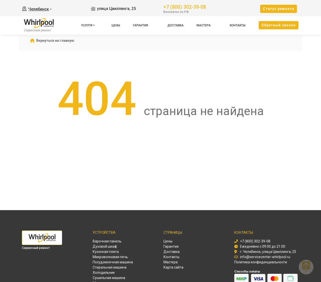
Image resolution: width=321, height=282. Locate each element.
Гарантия (140, 25)
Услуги (86, 25)
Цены (116, 25)
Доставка (175, 25)
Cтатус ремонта (278, 9)
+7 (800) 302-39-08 (184, 6)
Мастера (204, 25)
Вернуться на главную (55, 41)
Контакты (237, 25)
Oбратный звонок (278, 25)
